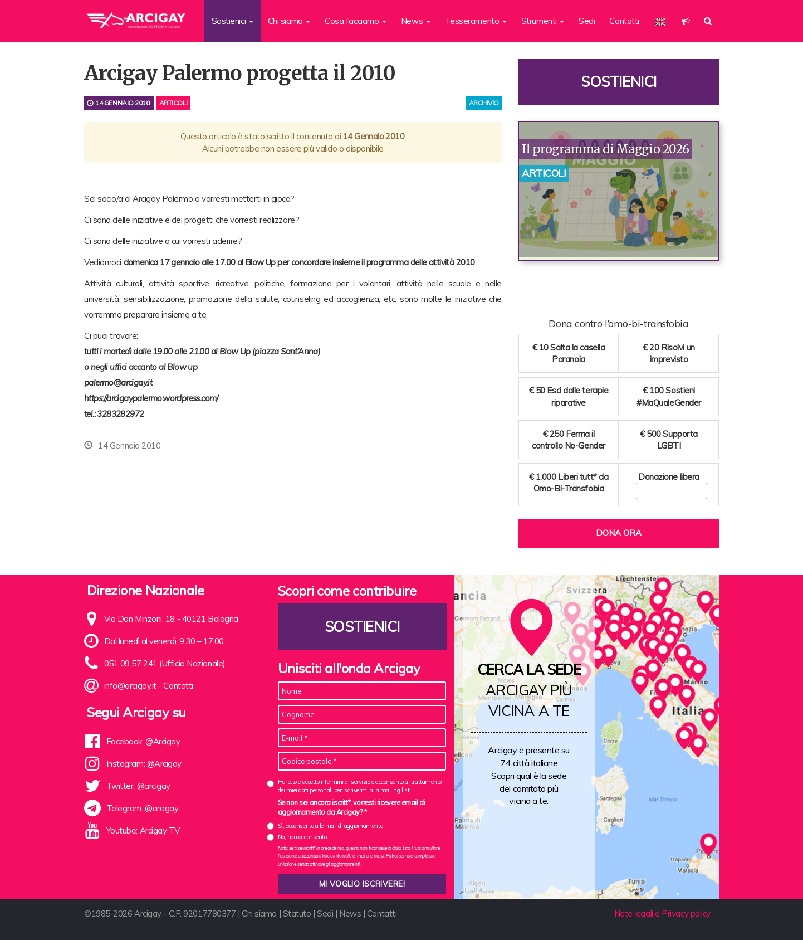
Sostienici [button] (232, 21)
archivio (484, 103)
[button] (685, 21)
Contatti (624, 21)
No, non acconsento (302, 837)
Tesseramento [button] (476, 21)
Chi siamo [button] (289, 21)
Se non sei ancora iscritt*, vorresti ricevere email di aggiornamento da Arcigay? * (351, 807)
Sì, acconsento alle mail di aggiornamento (330, 826)
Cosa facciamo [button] (355, 21)
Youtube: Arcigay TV (143, 830)
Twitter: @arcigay (138, 786)
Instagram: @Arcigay (144, 763)
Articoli (173, 103)
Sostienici (619, 81)
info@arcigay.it (130, 685)
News (350, 913)
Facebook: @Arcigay (143, 741)
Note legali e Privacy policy (662, 913)
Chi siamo (259, 913)
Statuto (297, 913)
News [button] (415, 21)
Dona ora (619, 533)
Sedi (587, 21)
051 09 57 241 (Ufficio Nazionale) (165, 663)
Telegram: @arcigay (142, 808)
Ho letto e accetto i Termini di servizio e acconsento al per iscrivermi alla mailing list (360, 786)
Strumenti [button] (543, 21)
